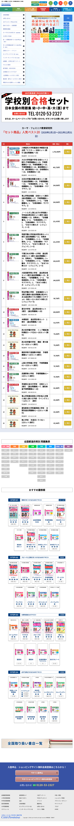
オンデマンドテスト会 (11, 56)
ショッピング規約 (60, 803)
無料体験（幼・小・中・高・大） (55, 9)
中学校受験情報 (6, 805)
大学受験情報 (5, 811)
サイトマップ (59, 808)
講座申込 (39, 808)
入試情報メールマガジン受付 (11, 79)
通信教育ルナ (23, 800)
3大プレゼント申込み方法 (10, 22)
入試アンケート (41, 800)
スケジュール (5, 814)
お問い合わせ (61, 3)
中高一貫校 (58, 800)
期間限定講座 (7, 30)
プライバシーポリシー (61, 805)
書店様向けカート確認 (43, 2)
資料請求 (56, 3)
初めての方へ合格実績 (51, 3)
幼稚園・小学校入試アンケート (12, 64)
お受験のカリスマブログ (10, 75)
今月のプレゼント (42, 803)
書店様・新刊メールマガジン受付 (13, 83)
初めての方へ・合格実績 (10, 26)
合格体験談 (6, 15)
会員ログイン (70, 3)
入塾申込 (66, 3)
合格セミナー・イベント (10, 53)
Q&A (20, 805)
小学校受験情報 (6, 803)
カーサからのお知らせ (12, 34)
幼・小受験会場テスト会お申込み (13, 42)
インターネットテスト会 (12, 60)
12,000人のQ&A (7, 37)
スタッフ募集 (41, 814)
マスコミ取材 (7, 68)
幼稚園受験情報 (6, 800)
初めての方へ (23, 803)
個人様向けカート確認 (35, 2)
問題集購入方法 (36, 4)
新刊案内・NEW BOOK (9, 71)
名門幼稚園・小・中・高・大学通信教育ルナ (68, 9)
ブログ (57, 811)
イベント (39, 805)
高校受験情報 (5, 808)
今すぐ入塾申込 (37, 777)
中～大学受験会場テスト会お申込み (13, 48)
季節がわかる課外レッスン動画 (12, 86)
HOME (6, 9)
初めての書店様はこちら (43, 4)
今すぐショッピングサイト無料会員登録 (37, 784)
